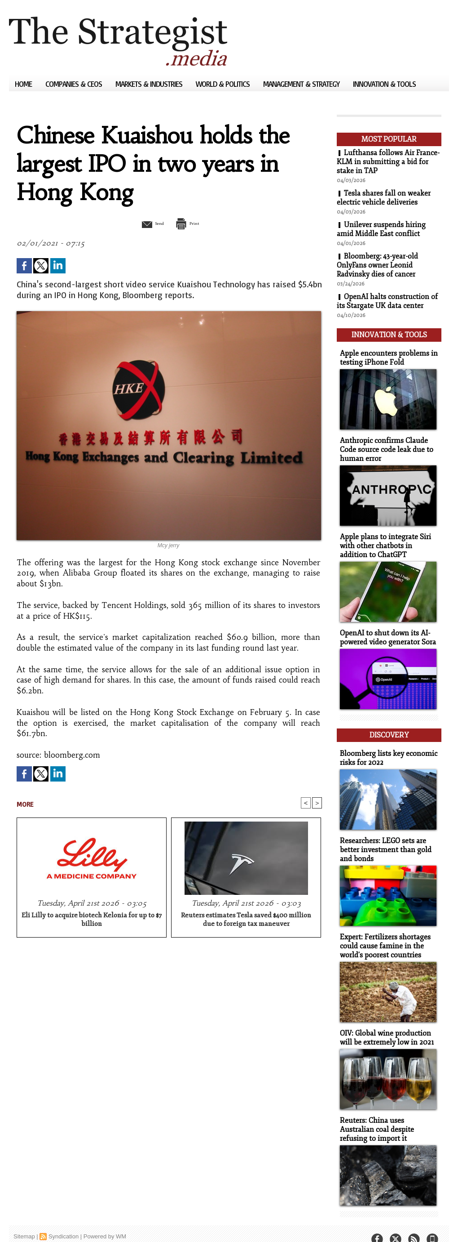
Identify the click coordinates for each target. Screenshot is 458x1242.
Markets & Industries (149, 84)
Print (192, 223)
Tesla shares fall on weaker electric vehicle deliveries (384, 198)
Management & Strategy (302, 84)
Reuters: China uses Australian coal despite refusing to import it (387, 1115)
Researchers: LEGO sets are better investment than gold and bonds (383, 839)
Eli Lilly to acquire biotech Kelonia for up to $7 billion (92, 920)
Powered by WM (105, 1221)
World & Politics (223, 84)
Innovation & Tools (384, 84)
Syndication (63, 1221)
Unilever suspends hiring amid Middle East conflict (381, 229)
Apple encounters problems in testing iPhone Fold (385, 355)
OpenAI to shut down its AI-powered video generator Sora (386, 631)
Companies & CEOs (74, 84)
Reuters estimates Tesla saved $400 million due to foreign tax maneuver (246, 920)
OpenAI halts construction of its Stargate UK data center (387, 301)
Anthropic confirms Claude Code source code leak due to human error (383, 446)
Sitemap (24, 1221)
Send (147, 223)
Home (24, 84)
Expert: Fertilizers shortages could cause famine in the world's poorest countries (382, 934)
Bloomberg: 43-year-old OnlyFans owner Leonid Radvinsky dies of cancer (377, 265)
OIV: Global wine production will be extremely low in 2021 (384, 1024)
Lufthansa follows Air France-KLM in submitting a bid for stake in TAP (388, 161)
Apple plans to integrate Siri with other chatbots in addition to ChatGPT (387, 541)
